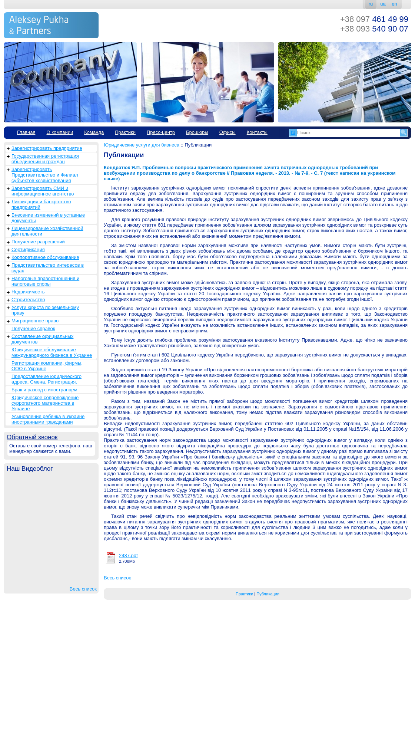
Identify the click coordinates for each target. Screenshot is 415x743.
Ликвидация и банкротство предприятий (41, 204)
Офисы (227, 132)
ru (371, 4)
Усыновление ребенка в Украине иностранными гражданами (47, 419)
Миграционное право (35, 320)
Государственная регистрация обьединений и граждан (45, 158)
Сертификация (28, 249)
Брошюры (197, 132)
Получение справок (33, 328)
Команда (94, 132)
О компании (59, 132)
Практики (125, 132)
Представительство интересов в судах (47, 267)
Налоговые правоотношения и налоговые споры (45, 281)
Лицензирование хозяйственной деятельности (47, 231)
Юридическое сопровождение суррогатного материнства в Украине (45, 403)
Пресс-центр (161, 132)
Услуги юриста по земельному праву (45, 310)
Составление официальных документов (42, 339)
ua (382, 4)
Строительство (28, 299)
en (394, 4)
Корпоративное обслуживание (45, 257)
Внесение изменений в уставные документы (48, 217)
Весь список (83, 589)
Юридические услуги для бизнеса (141, 145)
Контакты (257, 132)
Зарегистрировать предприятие (46, 148)
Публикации (267, 594)
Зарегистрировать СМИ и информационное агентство (42, 191)
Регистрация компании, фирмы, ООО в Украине (47, 365)
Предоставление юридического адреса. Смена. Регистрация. (46, 379)
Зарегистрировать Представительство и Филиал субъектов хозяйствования (44, 175)
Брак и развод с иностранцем (44, 389)
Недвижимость (27, 292)
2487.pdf (128, 555)
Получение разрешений (38, 241)
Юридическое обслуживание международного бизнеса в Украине (51, 352)
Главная (26, 132)
